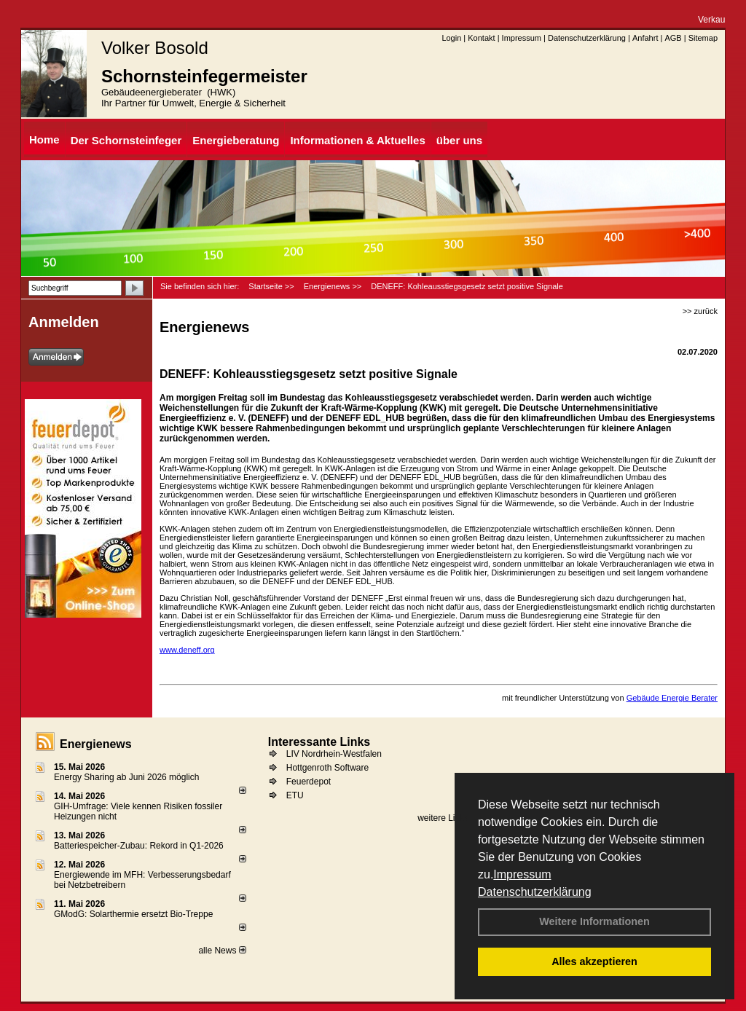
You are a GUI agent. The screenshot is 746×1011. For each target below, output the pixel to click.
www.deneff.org (187, 649)
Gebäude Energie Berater (672, 697)
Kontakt (481, 38)
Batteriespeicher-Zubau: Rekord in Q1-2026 (139, 846)
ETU (295, 795)
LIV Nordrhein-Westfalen (334, 754)
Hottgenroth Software (327, 768)
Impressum (522, 874)
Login (451, 38)
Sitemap (703, 38)
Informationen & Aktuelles (357, 140)
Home (44, 139)
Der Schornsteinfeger (126, 140)
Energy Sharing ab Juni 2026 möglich (126, 777)
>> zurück (700, 311)
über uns (459, 140)
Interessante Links (319, 742)
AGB (672, 38)
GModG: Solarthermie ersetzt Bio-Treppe (133, 914)
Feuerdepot (308, 781)
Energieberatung (235, 140)
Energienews (96, 744)
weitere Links (447, 818)
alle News (222, 950)
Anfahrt (645, 38)
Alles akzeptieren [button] (594, 961)
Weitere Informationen (594, 921)
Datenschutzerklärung (535, 892)
